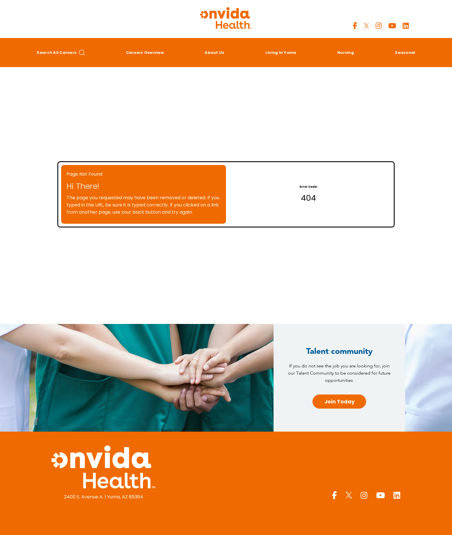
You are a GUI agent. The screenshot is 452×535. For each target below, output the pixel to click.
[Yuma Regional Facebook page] (355, 26)
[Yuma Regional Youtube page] (392, 26)
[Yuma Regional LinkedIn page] (406, 26)
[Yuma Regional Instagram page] (379, 26)
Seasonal (405, 52)
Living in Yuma (280, 52)
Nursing (345, 52)
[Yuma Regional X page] (366, 26)
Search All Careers (61, 53)
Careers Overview (145, 52)
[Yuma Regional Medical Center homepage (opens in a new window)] (103, 467)
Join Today (339, 401)
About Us (214, 52)
